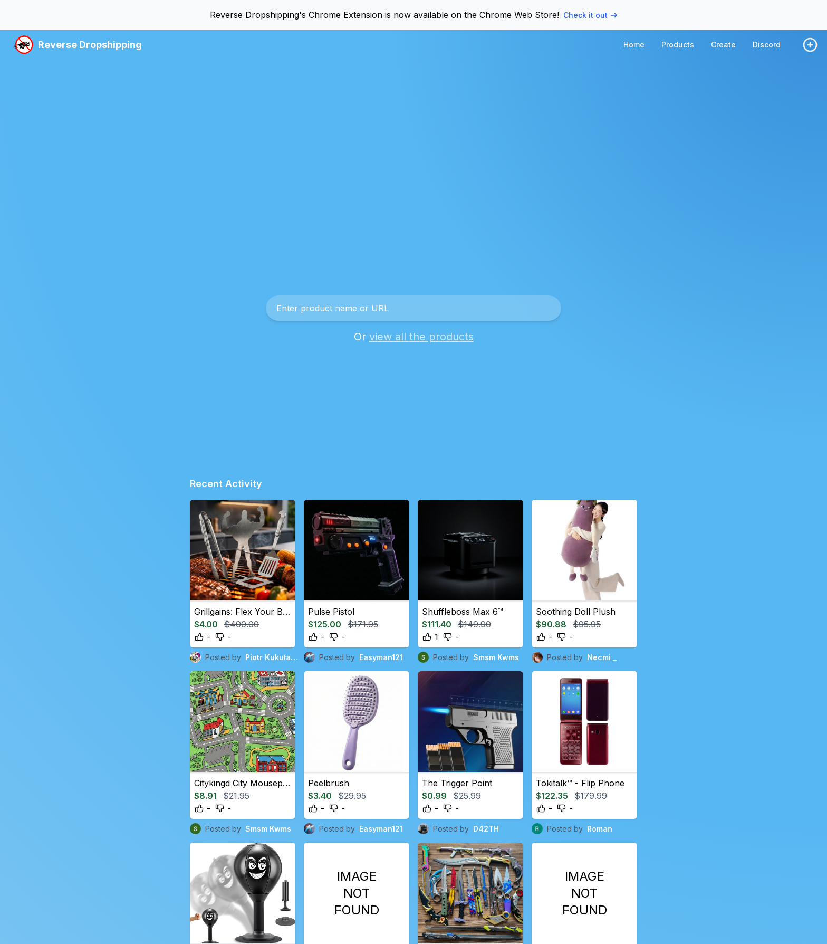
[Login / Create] (810, 44)
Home (634, 44)
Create (723, 44)
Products (677, 44)
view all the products (421, 336)
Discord (767, 44)
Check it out (590, 15)
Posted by (245, 657)
